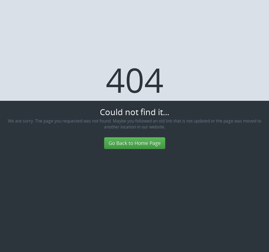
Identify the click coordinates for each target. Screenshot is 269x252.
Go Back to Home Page (135, 143)
